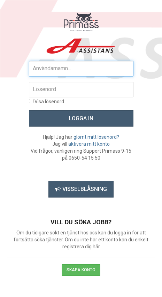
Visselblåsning (81, 189)
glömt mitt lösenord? (96, 137)
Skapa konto (81, 269)
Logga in (81, 118)
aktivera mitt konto (89, 144)
